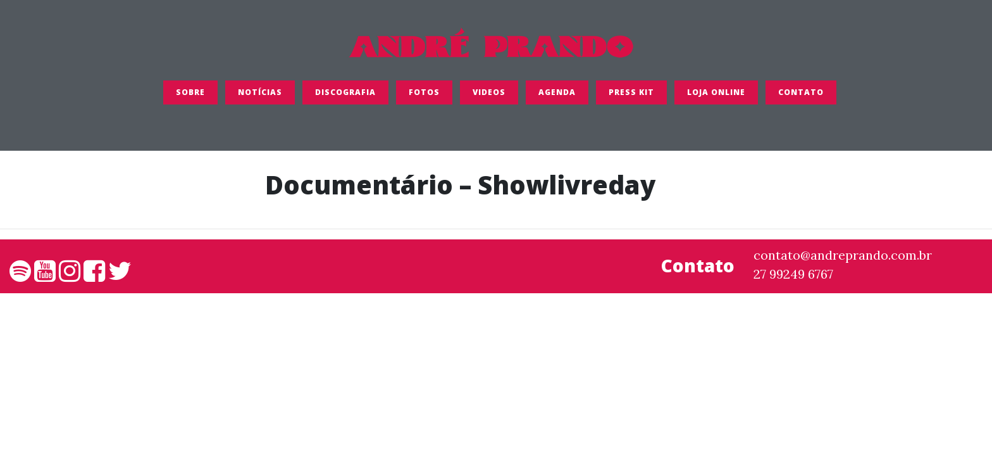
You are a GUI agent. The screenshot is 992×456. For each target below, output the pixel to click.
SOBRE (190, 97)
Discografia (345, 97)
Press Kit (631, 97)
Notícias (260, 97)
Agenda (557, 97)
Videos (489, 97)
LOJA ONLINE (716, 97)
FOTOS (424, 97)
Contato (801, 97)
